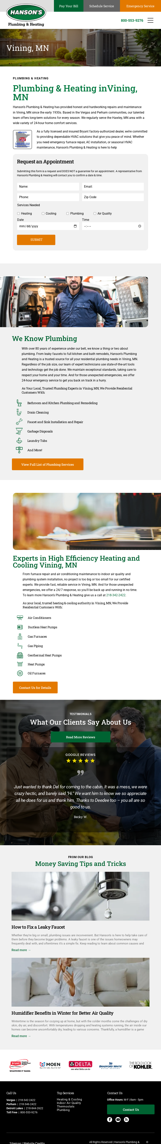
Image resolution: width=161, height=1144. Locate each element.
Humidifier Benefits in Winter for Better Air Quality (62, 1013)
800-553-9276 (29, 1112)
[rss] (126, 1120)
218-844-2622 (34, 1108)
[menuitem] (80, 1099)
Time (85, 220)
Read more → (21, 950)
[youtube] (118, 1120)
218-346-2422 (27, 1104)
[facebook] (109, 1120)
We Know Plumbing (44, 338)
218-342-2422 (115, 595)
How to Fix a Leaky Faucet (38, 927)
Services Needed (28, 205)
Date (20, 220)
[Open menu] (150, 20)
